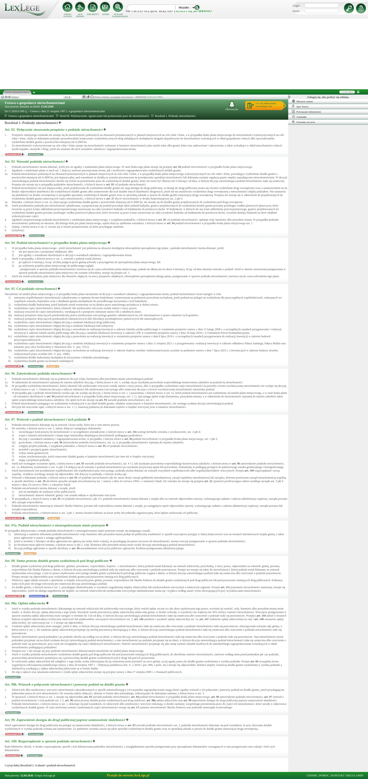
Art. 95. (31, 289)
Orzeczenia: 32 (13, 734)
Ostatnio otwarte (303, 121)
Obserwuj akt (232, 106)
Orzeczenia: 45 (13, 154)
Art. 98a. (25, 603)
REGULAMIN (354, 775)
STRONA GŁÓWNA (67, 15)
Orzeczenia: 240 (13, 235)
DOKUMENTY (93, 14)
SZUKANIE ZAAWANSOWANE (118, 15)
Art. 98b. (65, 684)
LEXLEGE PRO (155, 97)
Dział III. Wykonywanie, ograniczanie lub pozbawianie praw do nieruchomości (102, 116)
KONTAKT (338, 775)
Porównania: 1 (35, 154)
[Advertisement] (184, 54)
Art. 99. (65, 720)
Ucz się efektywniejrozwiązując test (266, 104)
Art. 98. (57, 561)
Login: (296, 5)
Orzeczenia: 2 (12, 755)
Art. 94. (56, 243)
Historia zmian (302, 101)
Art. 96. (39, 373)
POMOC (324, 775)
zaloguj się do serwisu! (193, 11)
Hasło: (296, 11)
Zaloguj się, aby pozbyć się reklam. (328, 97)
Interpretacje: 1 (37, 596)
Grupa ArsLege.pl (45, 775)
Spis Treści (300, 106)
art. (177, 167)
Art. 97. (46, 419)
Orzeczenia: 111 (13, 518)
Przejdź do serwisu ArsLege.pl (128, 775)
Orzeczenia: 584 (13, 596)
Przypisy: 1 (53, 366)
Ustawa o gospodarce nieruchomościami (35, 103)
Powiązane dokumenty (306, 111)
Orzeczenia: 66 (13, 412)
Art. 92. (54, 129)
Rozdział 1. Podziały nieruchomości (173, 116)
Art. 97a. (55, 525)
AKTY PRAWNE (80, 15)
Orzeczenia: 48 (13, 281)
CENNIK (105, 14)
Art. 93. (35, 161)
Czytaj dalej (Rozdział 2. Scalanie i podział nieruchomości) (40, 765)
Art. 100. (49, 741)
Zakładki (299, 116)
